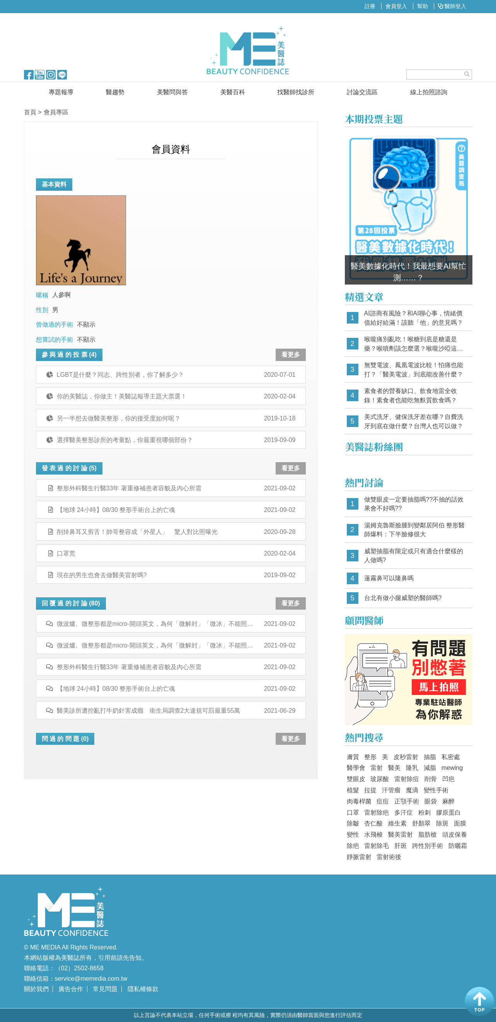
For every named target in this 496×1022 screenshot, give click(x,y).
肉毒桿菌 (359, 801)
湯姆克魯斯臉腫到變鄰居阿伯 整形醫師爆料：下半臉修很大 (414, 530)
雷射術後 (389, 857)
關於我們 (36, 989)
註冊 (370, 6)
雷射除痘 (406, 779)
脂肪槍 (427, 834)
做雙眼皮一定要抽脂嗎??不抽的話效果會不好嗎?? (414, 504)
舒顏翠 (421, 823)
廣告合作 (70, 989)
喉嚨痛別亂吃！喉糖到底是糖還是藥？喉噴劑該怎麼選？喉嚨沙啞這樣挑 (413, 344)
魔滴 (412, 790)
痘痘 (383, 801)
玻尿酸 (379, 779)
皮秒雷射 (406, 757)
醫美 (394, 767)
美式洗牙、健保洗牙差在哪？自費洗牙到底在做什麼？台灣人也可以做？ (413, 421)
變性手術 (436, 790)
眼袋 (430, 801)
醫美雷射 (400, 834)
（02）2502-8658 (79, 968)
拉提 (370, 790)
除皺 (353, 823)
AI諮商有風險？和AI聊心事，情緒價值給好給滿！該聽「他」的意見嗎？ (413, 318)
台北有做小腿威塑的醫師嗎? (403, 598)
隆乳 (412, 767)
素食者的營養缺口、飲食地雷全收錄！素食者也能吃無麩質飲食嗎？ (410, 395)
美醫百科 (232, 92)
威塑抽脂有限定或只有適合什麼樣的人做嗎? (413, 556)
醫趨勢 (115, 92)
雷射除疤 (376, 812)
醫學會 (356, 767)
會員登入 (396, 6)
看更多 (290, 354)
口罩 (353, 812)
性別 (42, 310)
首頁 (30, 112)
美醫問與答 (172, 92)
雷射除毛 (376, 845)
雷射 (376, 767)
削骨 (430, 779)
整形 (370, 757)
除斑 (442, 823)
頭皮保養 (454, 834)
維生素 (397, 823)
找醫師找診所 (295, 92)
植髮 (353, 790)
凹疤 (448, 779)
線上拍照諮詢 (428, 92)
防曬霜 (457, 845)
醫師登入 (452, 6)
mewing (452, 767)
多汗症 (403, 812)
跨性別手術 (427, 845)
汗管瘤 (391, 790)
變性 (353, 834)
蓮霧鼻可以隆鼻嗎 (389, 578)
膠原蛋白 (448, 812)
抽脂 (430, 757)
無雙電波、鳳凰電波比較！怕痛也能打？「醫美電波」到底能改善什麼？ (413, 370)
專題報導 (61, 92)
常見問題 (105, 989)
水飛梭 (373, 834)
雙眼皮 (356, 779)
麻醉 (448, 801)
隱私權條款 (143, 989)
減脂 (430, 767)
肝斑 (400, 845)
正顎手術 (406, 801)
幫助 (422, 6)
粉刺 (424, 812)
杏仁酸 (373, 823)
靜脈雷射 (359, 857)
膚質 (353, 757)
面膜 (460, 823)
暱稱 (42, 295)
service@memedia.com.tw (91, 978)
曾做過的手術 (54, 324)
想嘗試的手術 (54, 339)
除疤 (353, 845)
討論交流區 (362, 92)
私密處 (450, 757)
